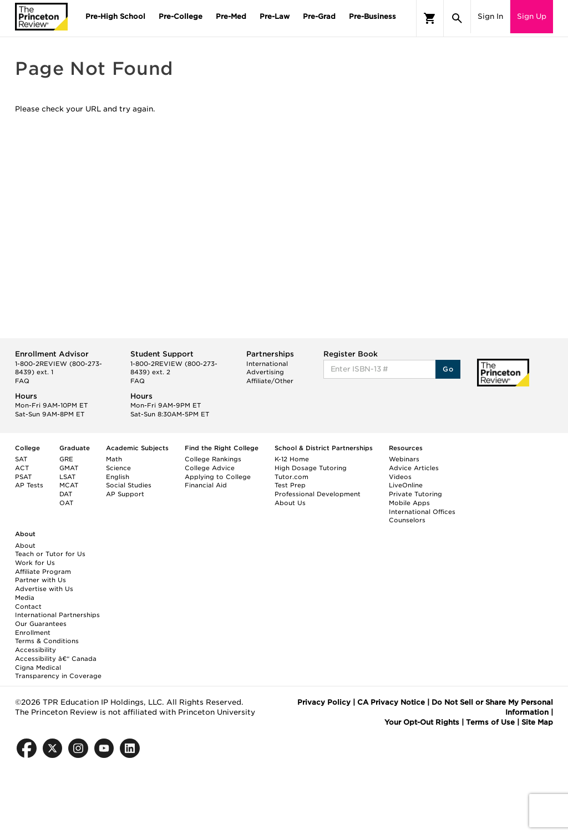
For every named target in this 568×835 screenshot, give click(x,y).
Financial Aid (206, 485)
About (25, 545)
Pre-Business (372, 16)
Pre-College (180, 16)
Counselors (407, 520)
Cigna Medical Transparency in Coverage (58, 672)
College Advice (210, 468)
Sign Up (531, 16)
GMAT (68, 468)
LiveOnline (406, 485)
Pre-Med (231, 16)
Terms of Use (490, 722)
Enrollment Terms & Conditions (47, 637)
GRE (66, 459)
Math (114, 459)
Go (448, 369)
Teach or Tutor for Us (50, 554)
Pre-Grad (319, 16)
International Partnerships (57, 615)
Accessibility (35, 650)
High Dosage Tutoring (311, 468)
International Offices (422, 512)
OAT (66, 503)
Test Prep (290, 485)
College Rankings (213, 459)
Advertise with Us (44, 589)
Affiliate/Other (269, 381)
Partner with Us (40, 580)
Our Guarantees (41, 624)
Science (118, 468)
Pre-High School (115, 16)
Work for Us (35, 563)
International (267, 364)
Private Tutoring (415, 494)
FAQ (22, 381)
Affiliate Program (43, 572)
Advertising (265, 372)
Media (24, 598)
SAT (21, 459)
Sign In (490, 16)
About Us (290, 503)
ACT (22, 468)
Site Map (537, 722)
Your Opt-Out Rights (421, 722)
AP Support (125, 494)
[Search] (457, 18)
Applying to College (218, 477)
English (117, 477)
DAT (65, 494)
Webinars (404, 459)
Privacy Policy (324, 702)
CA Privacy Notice (391, 702)
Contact (28, 606)
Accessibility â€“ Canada (56, 659)
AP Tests (29, 485)
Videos (400, 477)
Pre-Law (275, 16)
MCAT (68, 485)
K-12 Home (292, 459)
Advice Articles (414, 468)
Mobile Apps (409, 503)
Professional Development (318, 494)
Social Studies (128, 485)
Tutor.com (291, 477)
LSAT (67, 477)
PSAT (23, 477)
